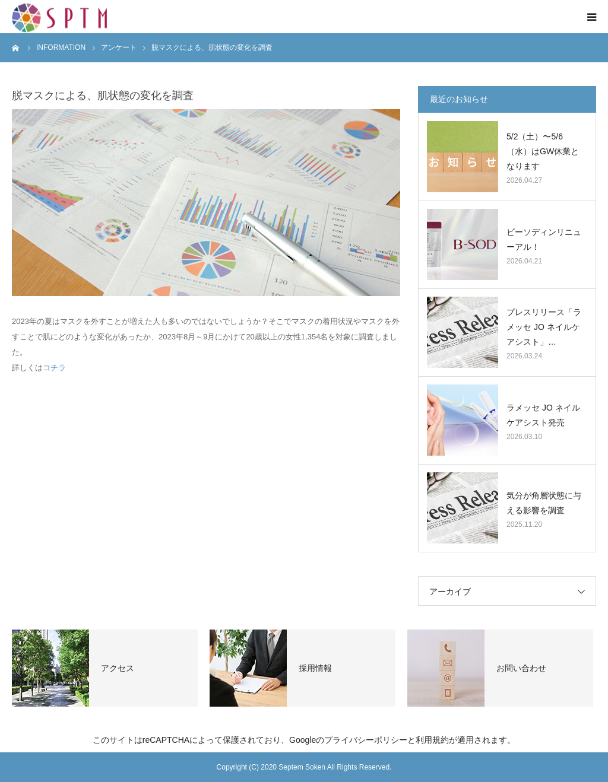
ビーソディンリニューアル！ (543, 239)
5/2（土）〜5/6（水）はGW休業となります (542, 151)
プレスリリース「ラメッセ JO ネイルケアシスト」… (543, 327)
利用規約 (432, 740)
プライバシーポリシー (365, 740)
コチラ (54, 367)
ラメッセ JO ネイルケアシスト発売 (543, 415)
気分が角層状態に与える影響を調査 (543, 503)
